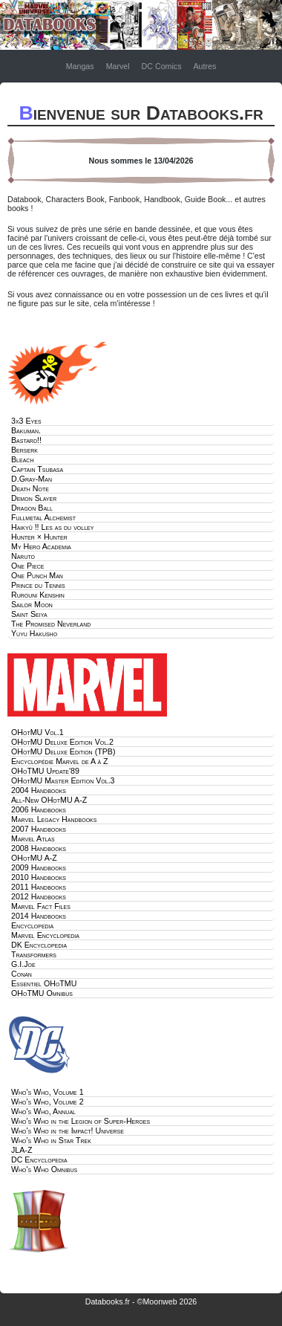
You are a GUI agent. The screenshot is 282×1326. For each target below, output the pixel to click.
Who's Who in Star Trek (51, 1140)
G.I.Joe (23, 964)
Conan (21, 973)
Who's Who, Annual (43, 1111)
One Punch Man (37, 575)
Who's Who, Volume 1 (47, 1091)
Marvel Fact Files (40, 906)
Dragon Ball (32, 507)
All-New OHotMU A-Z (49, 799)
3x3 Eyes (26, 420)
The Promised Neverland (51, 623)
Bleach (22, 459)
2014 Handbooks (38, 915)
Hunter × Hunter (39, 536)
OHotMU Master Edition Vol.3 (63, 780)
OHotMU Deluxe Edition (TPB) (63, 751)
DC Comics (162, 66)
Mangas (80, 66)
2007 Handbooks (38, 828)
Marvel (118, 66)
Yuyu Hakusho (34, 633)
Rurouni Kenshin (38, 594)
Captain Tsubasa (37, 469)
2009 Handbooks (38, 867)
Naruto (23, 556)
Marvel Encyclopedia (45, 935)
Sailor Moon (32, 604)
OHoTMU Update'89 (45, 770)
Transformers (33, 954)
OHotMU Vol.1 (37, 732)
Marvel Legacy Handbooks (53, 819)
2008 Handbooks (38, 848)
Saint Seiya (29, 613)
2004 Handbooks (38, 790)
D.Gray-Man (31, 478)
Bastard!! (26, 440)
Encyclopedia (32, 925)
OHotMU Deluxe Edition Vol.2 (62, 741)
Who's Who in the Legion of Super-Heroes (80, 1120)
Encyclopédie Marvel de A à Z (59, 761)
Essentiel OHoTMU (43, 983)
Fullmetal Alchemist (43, 517)
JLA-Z (21, 1149)
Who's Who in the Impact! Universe (67, 1130)
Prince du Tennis (38, 584)
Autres (204, 66)
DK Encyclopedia (39, 944)
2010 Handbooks (38, 877)
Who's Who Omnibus (44, 1169)
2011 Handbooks (38, 886)
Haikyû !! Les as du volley (52, 527)
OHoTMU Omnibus (42, 993)
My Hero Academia (41, 546)
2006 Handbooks (38, 809)
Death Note (30, 488)
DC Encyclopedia (39, 1159)
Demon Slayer (33, 498)
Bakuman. (26, 430)
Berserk (24, 449)
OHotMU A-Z (34, 857)
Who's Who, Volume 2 (47, 1101)
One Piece (27, 565)
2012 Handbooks (38, 896)
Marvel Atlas (33, 838)
